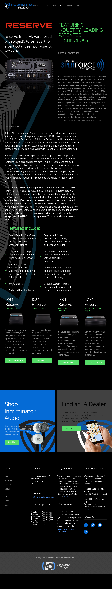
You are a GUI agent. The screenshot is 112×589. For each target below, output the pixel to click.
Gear (78, 5)
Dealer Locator (71, 428)
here (89, 509)
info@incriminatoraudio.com (42, 497)
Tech (62, 5)
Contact (86, 5)
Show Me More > (16, 360)
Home (25, 5)
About (54, 5)
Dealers (45, 5)
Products (34, 5)
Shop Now (12, 442)
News (69, 5)
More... (66, 496)
